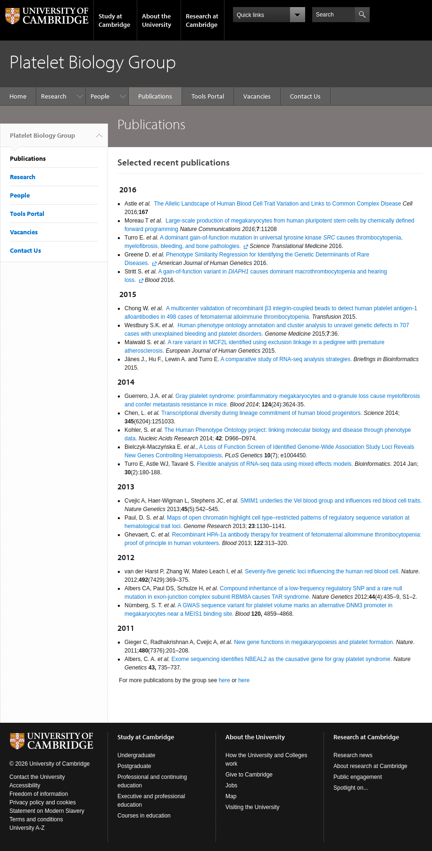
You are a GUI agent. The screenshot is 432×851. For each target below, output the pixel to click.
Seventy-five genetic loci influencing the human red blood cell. (322, 571)
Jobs (231, 785)
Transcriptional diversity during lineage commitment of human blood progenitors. (261, 413)
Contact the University (37, 777)
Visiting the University (252, 807)
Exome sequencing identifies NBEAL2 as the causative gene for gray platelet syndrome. (281, 659)
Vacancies (257, 96)
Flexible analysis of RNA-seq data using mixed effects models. (275, 464)
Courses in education (144, 815)
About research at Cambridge (370, 766)
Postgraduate (134, 766)
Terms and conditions (36, 819)
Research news (353, 755)
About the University (156, 20)
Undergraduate (136, 755)
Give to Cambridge (249, 774)
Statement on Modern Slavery (46, 811)
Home (17, 96)
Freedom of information (38, 794)
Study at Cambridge (114, 20)
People (100, 96)
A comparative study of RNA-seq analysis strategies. (286, 359)
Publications (155, 96)
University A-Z (27, 828)
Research (53, 96)
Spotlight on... (350, 788)
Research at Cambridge (202, 20)
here (224, 680)
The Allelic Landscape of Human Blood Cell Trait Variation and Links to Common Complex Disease (277, 203)
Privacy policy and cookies (42, 802)
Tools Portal (207, 96)
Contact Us (305, 96)
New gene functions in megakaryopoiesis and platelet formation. (314, 642)
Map (230, 796)
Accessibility (24, 785)
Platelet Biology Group (42, 139)
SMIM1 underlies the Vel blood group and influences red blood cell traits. (331, 500)
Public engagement (357, 777)
